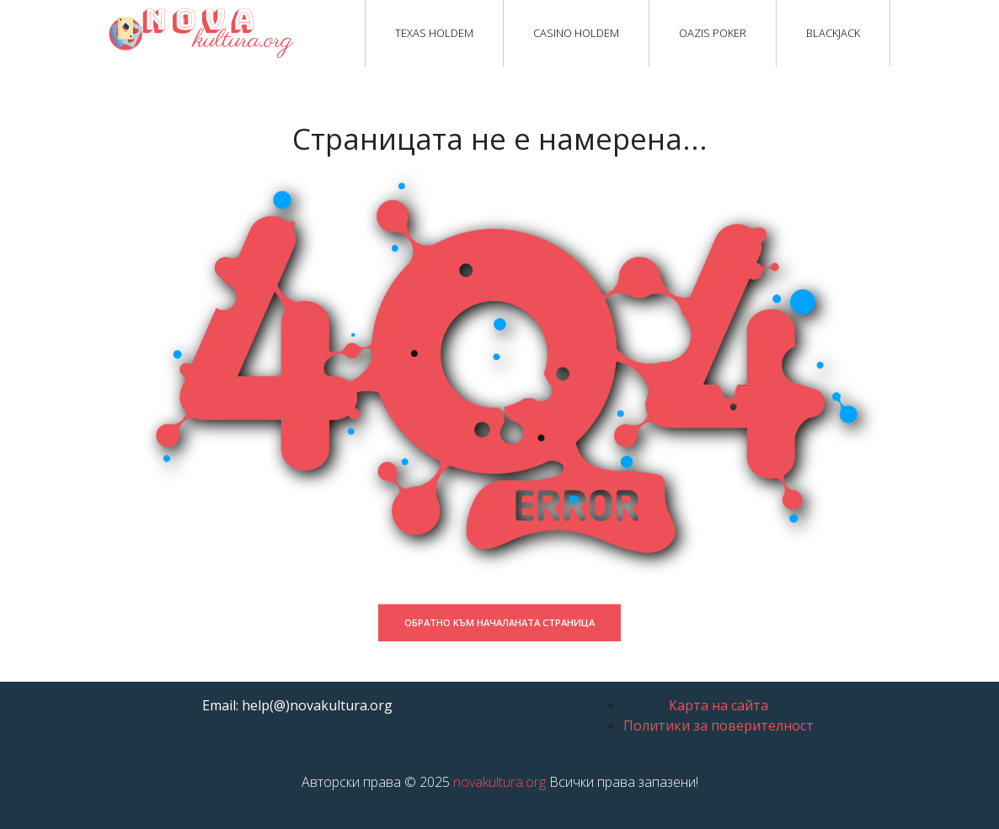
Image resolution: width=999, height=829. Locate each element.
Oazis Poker (712, 32)
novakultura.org (499, 782)
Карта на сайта (718, 705)
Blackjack (833, 32)
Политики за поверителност (718, 725)
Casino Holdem (576, 32)
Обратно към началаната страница (499, 622)
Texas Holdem (434, 32)
